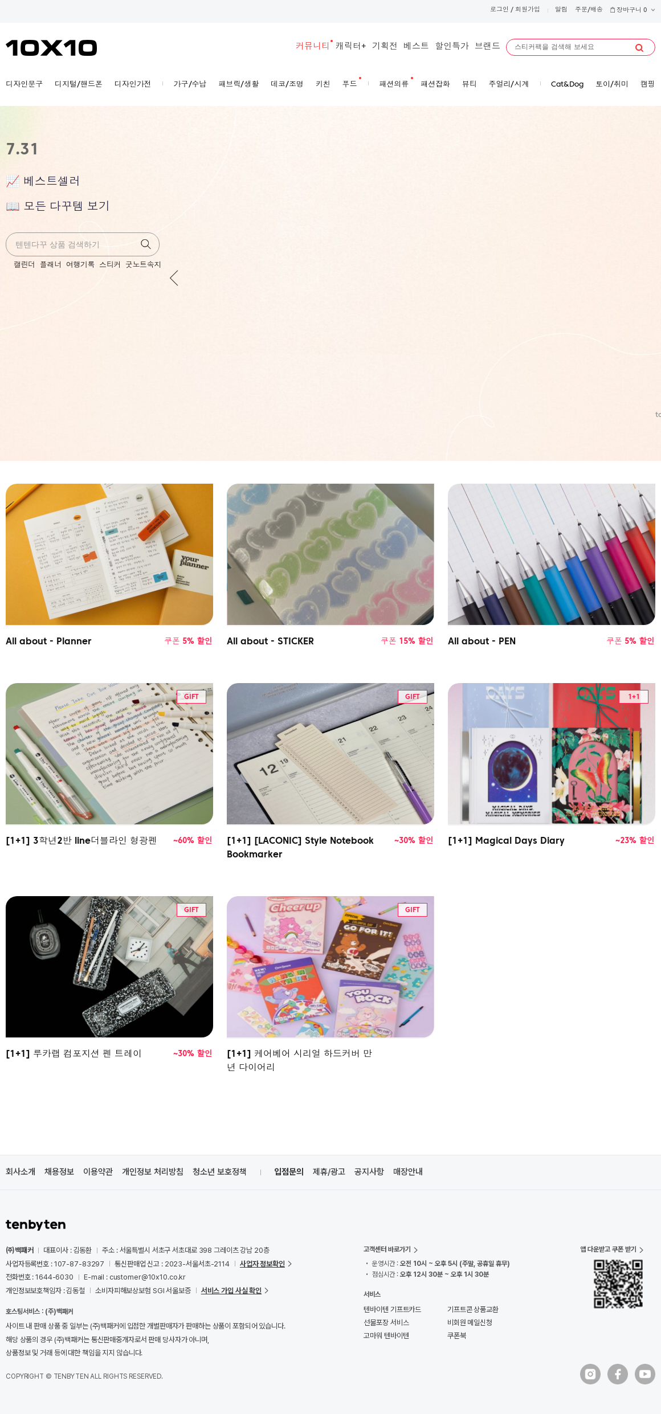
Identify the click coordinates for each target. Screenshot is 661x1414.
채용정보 (59, 1172)
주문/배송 (589, 10)
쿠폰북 (456, 1335)
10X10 (51, 48)
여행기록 (80, 265)
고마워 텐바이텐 (386, 1335)
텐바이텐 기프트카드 (392, 1309)
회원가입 (527, 10)
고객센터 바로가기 (387, 1249)
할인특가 (452, 47)
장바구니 (632, 10)
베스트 (416, 47)
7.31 (22, 150)
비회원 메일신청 (469, 1322)
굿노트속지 (143, 265)
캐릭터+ (351, 47)
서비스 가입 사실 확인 (231, 1290)
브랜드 (487, 47)
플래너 (51, 265)
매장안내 (408, 1172)
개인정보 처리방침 (152, 1172)
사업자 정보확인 (262, 1264)
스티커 (110, 265)
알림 (561, 10)
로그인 (499, 10)
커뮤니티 (313, 47)
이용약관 (98, 1172)
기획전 (385, 47)
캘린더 (24, 265)
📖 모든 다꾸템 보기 (58, 207)
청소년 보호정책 (220, 1172)
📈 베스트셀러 (43, 182)
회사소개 (20, 1172)
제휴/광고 (329, 1172)
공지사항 (369, 1172)
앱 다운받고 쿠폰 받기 (608, 1249)
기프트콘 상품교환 (473, 1309)
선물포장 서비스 (386, 1322)
